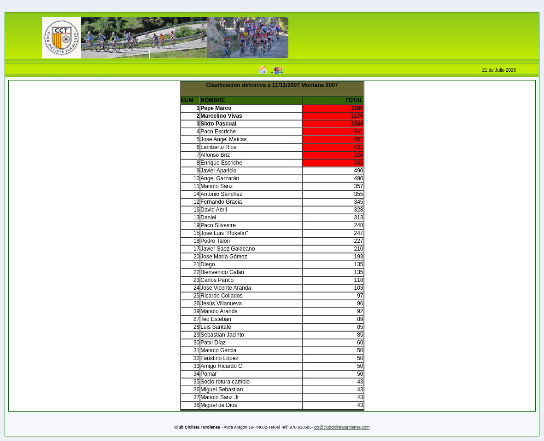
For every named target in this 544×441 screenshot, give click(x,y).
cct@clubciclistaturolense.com (342, 427)
